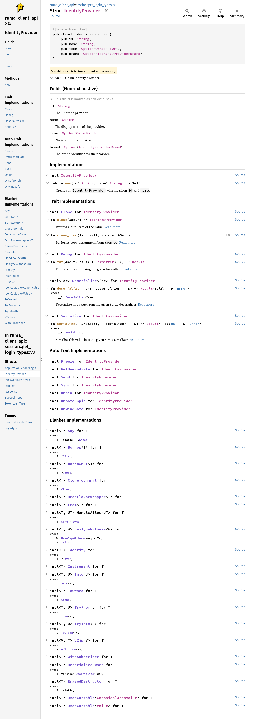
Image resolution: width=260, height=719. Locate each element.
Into (78, 574)
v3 (115, 5)
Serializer (74, 332)
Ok (173, 324)
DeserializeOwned (86, 664)
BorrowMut (78, 463)
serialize (66, 324)
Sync (65, 385)
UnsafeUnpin (73, 401)
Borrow (74, 447)
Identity (77, 549)
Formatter (105, 262)
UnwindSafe (72, 409)
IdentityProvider (79, 175)
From (72, 504)
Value (102, 705)
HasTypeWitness (90, 529)
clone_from (67, 235)
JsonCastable (81, 697)
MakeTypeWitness (73, 538)
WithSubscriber (83, 656)
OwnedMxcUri (106, 49)
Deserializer (75, 297)
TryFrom (82, 607)
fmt (60, 262)
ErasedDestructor (86, 681)
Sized (83, 440)
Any (71, 430)
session (81, 5)
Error (182, 288)
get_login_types (100, 5)
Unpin (66, 393)
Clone (66, 212)
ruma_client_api (62, 5)
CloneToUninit (82, 480)
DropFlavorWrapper (87, 496)
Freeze (67, 361)
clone (62, 220)
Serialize (71, 316)
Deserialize (84, 280)
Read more (112, 227)
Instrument (79, 566)
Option (87, 49)
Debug (66, 254)
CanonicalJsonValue (117, 697)
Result (138, 262)
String (83, 39)
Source (55, 16)
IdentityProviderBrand (118, 54)
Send (65, 377)
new (68, 183)
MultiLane (68, 649)
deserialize (68, 288)
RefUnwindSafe (75, 369)
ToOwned (75, 590)
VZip (78, 640)
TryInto (82, 623)
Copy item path (106, 10)
